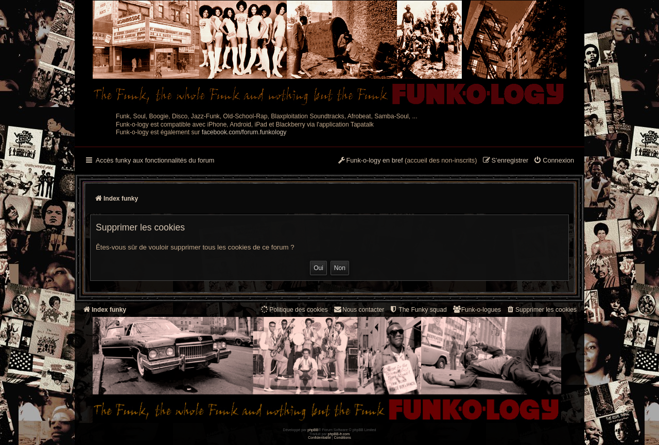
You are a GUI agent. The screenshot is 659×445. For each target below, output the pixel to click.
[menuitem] (553, 161)
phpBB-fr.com (339, 434)
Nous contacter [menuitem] (358, 309)
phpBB (312, 430)
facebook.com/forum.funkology (244, 132)
